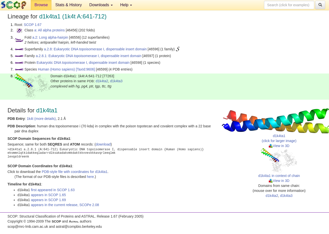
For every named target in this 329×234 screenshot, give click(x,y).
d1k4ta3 (116, 81)
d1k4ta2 (102, 81)
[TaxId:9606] (85, 69)
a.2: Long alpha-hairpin (50, 37)
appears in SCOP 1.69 (48, 200)
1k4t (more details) (41, 119)
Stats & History (68, 5)
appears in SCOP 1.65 (48, 195)
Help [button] (126, 5)
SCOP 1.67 (33, 25)
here (90, 177)
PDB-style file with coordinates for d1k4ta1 (75, 172)
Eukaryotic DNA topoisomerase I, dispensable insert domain (83, 63)
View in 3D (279, 146)
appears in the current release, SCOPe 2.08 (65, 205)
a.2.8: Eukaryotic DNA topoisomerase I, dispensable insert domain (95, 49)
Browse (41, 5)
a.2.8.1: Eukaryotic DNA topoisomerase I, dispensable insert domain (89, 56)
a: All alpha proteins (49, 30)
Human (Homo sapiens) (56, 69)
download (103, 144)
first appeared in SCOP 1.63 (53, 190)
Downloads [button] (101, 5)
